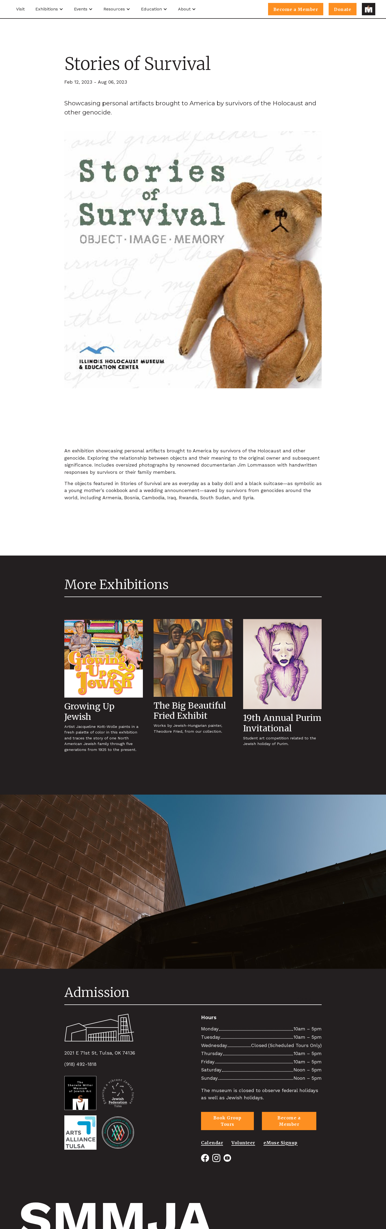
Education (151, 9)
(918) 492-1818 (80, 1064)
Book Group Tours (227, 1121)
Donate (342, 9)
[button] (49, 9)
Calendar (212, 1142)
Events (80, 9)
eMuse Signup (280, 1142)
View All (306, 998)
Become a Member (295, 9)
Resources (114, 9)
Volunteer (243, 1142)
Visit (20, 9)
